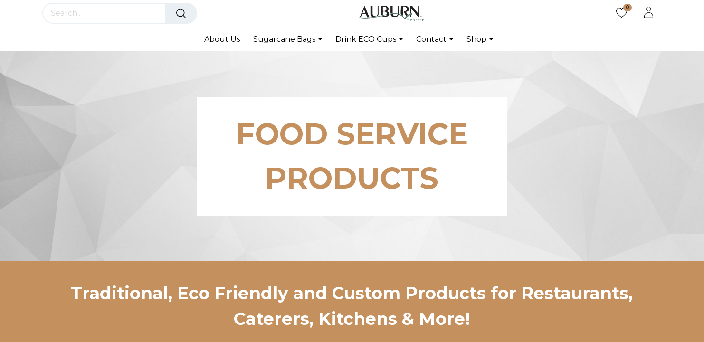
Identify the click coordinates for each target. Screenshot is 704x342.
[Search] (181, 13)
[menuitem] (225, 39)
